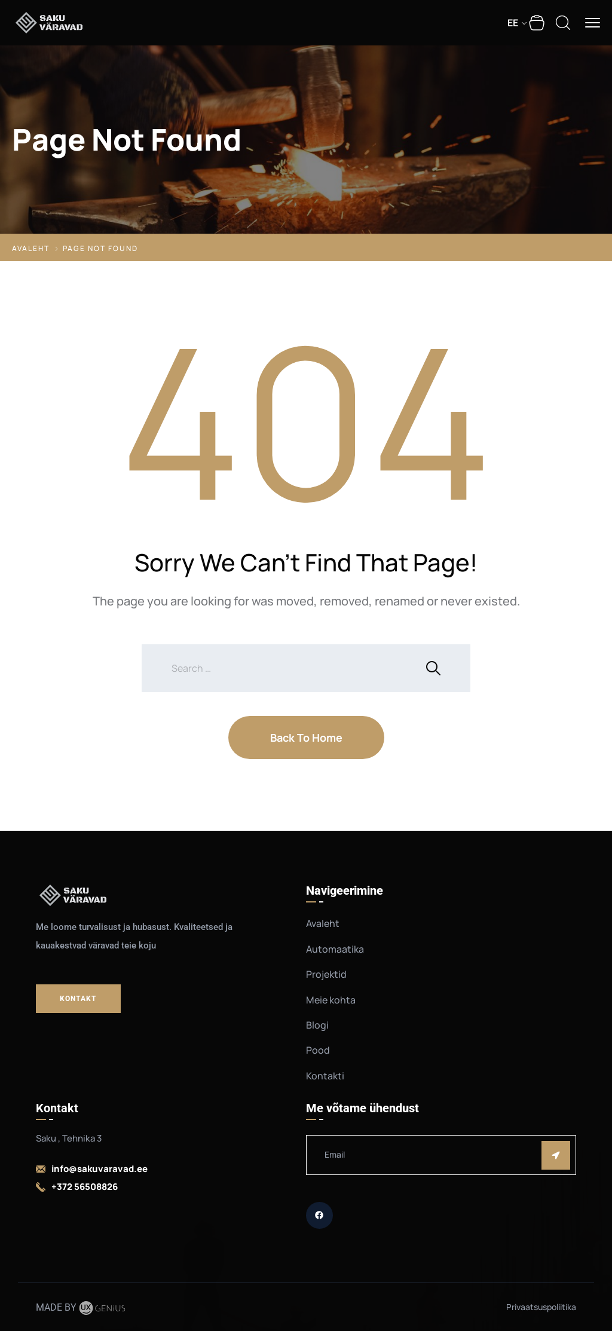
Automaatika (335, 949)
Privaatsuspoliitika (541, 1306)
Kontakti (325, 1075)
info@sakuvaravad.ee (99, 1168)
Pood (318, 1050)
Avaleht (31, 248)
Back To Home (306, 737)
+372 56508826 (84, 1186)
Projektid (326, 974)
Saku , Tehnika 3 (69, 1138)
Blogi (317, 1025)
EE (512, 22)
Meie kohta (331, 999)
